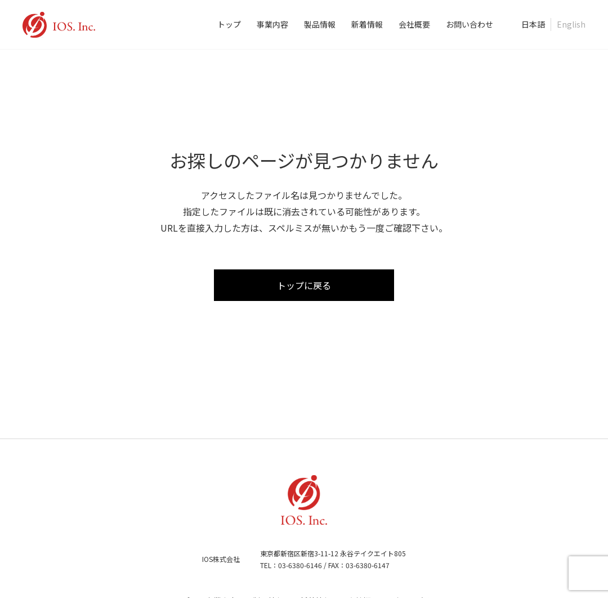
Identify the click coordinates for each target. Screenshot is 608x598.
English (571, 24)
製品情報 (320, 24)
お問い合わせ (469, 24)
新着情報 (367, 24)
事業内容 (272, 24)
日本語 (533, 24)
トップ (229, 24)
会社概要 (414, 24)
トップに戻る (304, 285)
